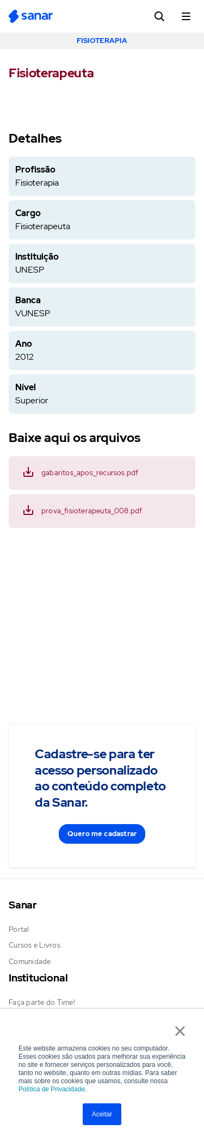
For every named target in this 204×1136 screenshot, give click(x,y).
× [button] (180, 1031)
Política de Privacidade (51, 1089)
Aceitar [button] (102, 1114)
